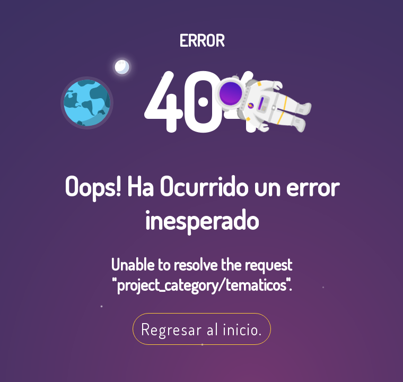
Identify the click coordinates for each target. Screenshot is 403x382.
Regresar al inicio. (201, 329)
